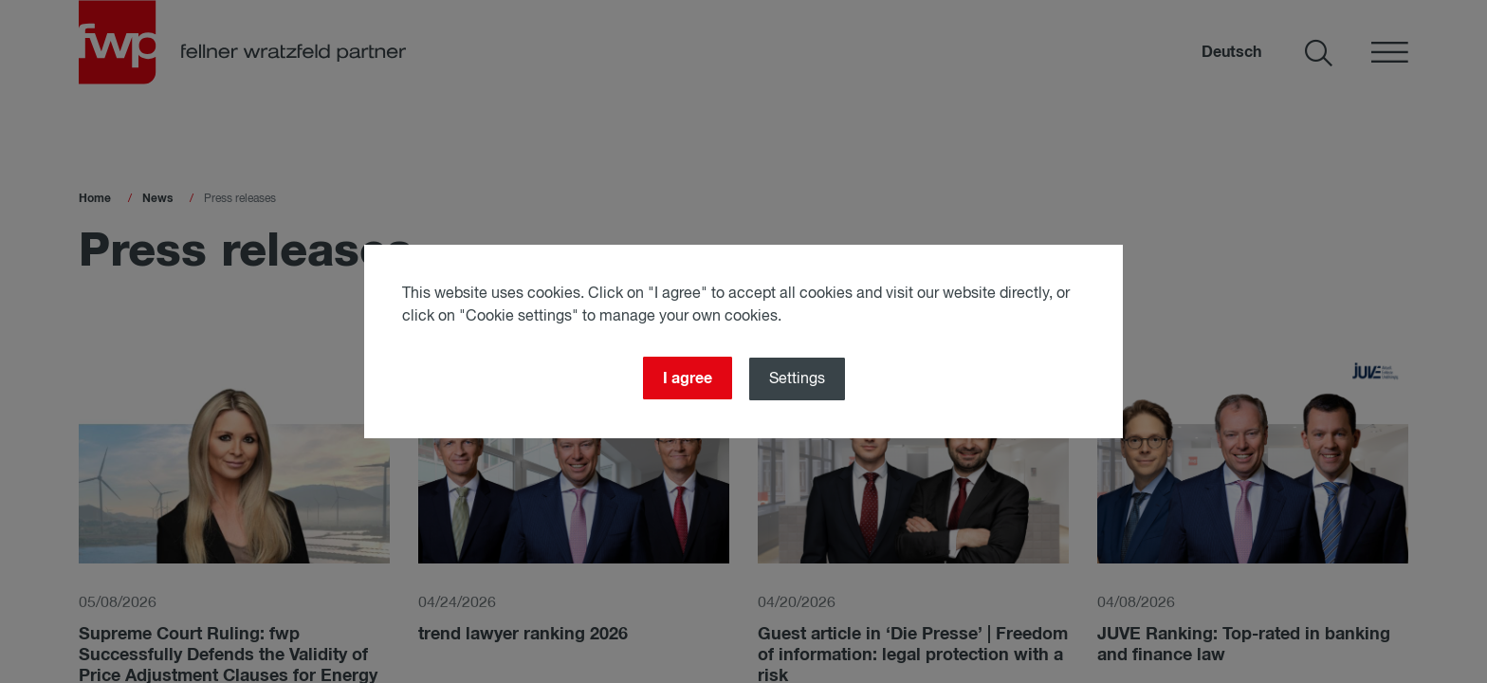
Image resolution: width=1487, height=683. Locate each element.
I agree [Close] (687, 378)
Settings (797, 379)
